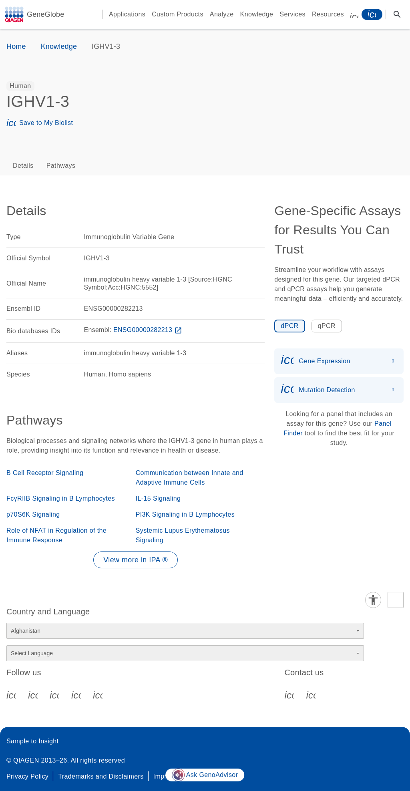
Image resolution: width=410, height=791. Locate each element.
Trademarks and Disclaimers (100, 776)
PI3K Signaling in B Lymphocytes (185, 514)
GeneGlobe (45, 14)
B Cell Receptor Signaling (44, 472)
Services (292, 14)
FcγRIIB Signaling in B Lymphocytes (60, 498)
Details (23, 165)
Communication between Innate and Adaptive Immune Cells (189, 477)
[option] (20, 86)
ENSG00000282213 (148, 329)
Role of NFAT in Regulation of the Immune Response (56, 535)
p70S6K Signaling (33, 514)
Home (16, 46)
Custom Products (177, 14)
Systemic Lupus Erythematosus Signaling (183, 535)
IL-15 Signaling (158, 498)
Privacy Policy (27, 776)
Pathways (61, 165)
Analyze (222, 14)
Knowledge (256, 14)
